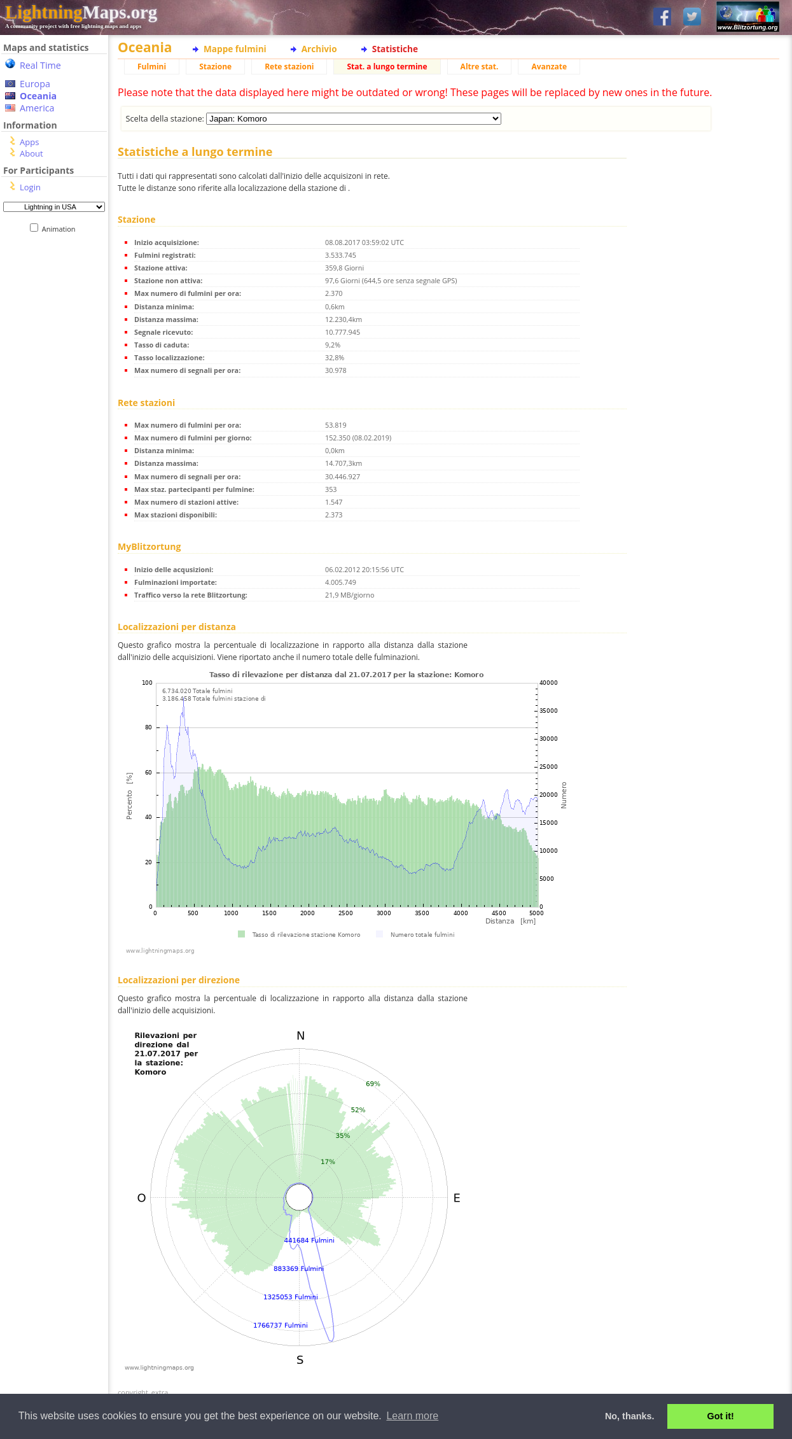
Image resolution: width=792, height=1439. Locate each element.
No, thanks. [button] (630, 1416)
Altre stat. (480, 66)
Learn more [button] (412, 1415)
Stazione (215, 66)
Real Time (40, 65)
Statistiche (395, 49)
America (37, 108)
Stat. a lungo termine (387, 66)
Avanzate (549, 66)
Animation (61, 229)
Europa (35, 84)
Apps (29, 142)
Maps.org (81, 12)
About (31, 153)
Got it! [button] (720, 1416)
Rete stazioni (289, 66)
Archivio (319, 49)
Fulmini (151, 66)
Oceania (38, 96)
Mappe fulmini (235, 49)
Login (30, 187)
